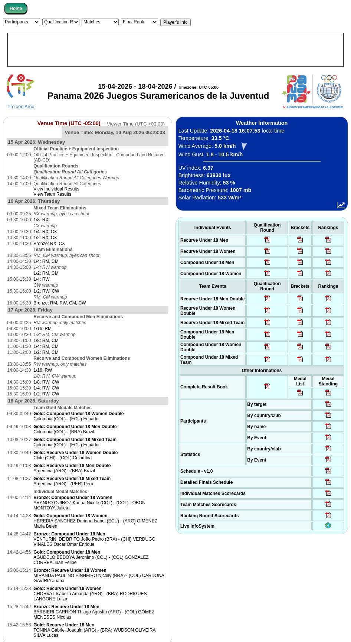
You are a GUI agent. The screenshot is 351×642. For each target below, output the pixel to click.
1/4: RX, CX (45, 231)
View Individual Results (56, 189)
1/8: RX (40, 219)
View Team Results (52, 194)
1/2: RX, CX (45, 237)
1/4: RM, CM (45, 261)
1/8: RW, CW (46, 382)
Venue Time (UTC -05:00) (69, 123)
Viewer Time (136, 123)
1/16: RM (42, 328)
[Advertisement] (175, 49)
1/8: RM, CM (45, 340)
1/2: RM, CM (45, 273)
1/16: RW (42, 370)
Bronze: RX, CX (49, 243)
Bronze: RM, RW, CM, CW (59, 303)
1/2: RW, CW (46, 291)
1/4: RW (41, 279)
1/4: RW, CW (46, 388)
